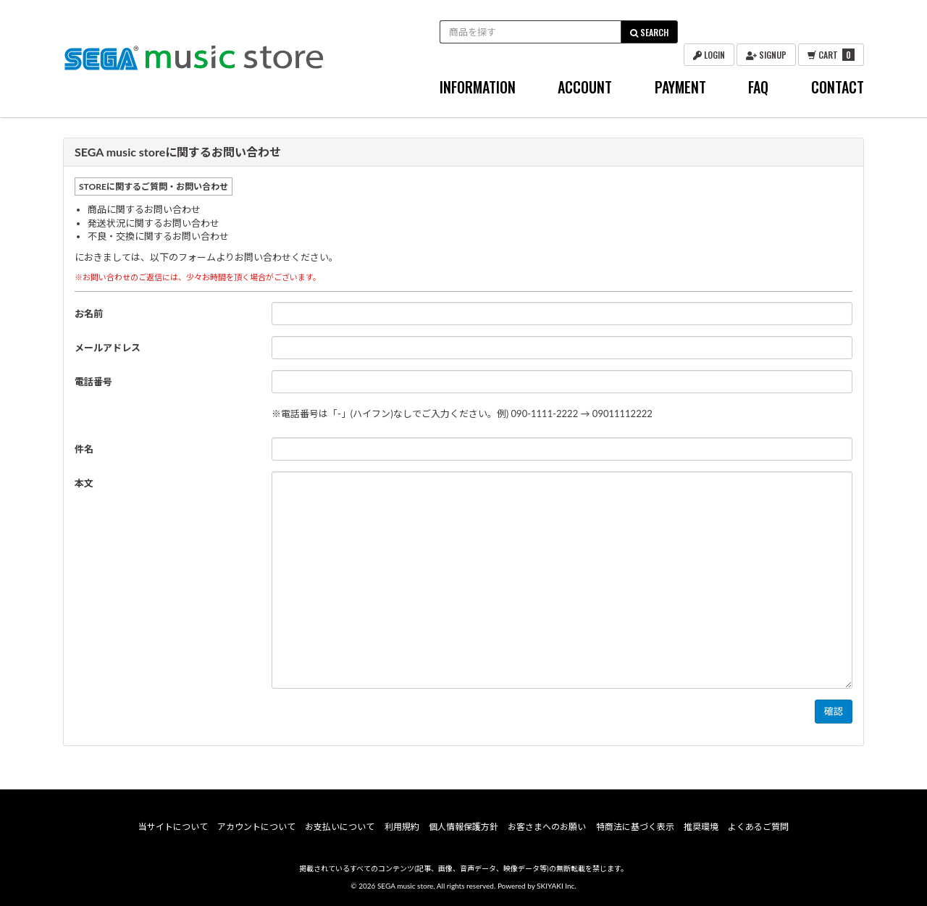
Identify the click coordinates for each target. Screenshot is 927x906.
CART (831, 55)
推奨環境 (701, 826)
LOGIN (709, 55)
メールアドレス (107, 347)
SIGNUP (766, 55)
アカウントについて (256, 826)
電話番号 (93, 381)
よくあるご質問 (758, 826)
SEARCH (649, 32)
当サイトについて (173, 826)
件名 (84, 449)
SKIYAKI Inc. (556, 885)
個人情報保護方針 (463, 826)
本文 (84, 483)
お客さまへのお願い (547, 826)
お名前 (89, 313)
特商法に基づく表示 (635, 826)
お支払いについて (339, 826)
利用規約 (402, 826)
